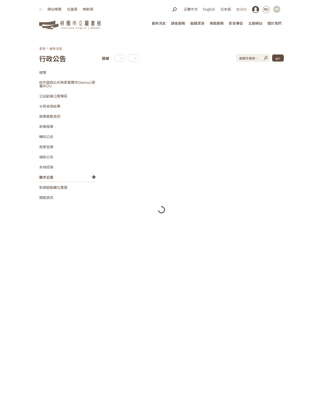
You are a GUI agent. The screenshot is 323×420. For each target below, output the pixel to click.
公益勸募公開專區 (53, 96)
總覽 (42, 72)
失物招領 (46, 167)
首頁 (42, 48)
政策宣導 (46, 146)
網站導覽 (54, 9)
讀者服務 (178, 23)
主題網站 (255, 23)
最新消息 (159, 23)
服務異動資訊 (49, 116)
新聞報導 (46, 126)
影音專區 (236, 23)
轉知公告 (46, 136)
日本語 (225, 9)
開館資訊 (46, 197)
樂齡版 (88, 9)
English (209, 9)
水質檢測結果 (49, 106)
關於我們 (274, 23)
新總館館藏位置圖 (53, 187)
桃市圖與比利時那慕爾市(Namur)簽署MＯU (67, 84)
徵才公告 (46, 177)
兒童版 (72, 9)
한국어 (241, 9)
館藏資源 (197, 23)
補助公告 (46, 156)
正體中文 (191, 9)
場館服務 (217, 23)
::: (40, 9)
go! (278, 58)
